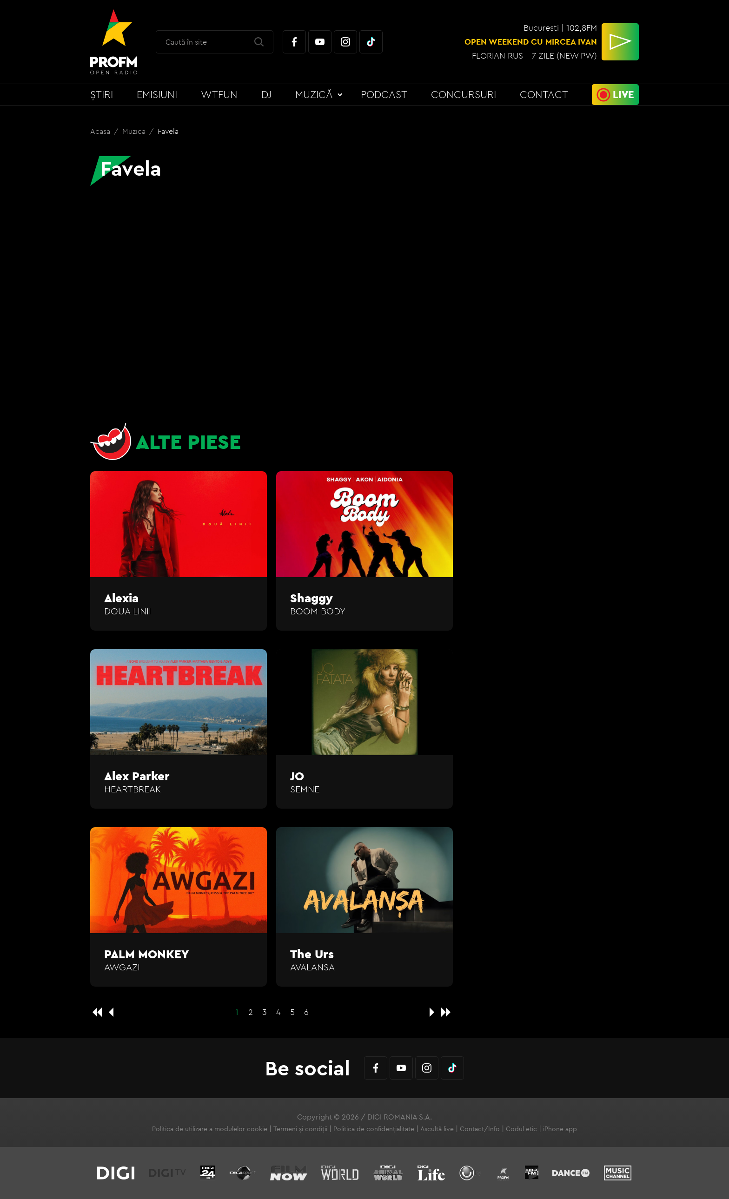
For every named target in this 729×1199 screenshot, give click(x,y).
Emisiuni (157, 94)
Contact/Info (480, 1129)
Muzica (134, 131)
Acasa (101, 131)
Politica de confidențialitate (373, 1129)
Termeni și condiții (300, 1129)
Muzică (314, 94)
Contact (544, 94)
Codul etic (521, 1129)
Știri (101, 94)
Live (623, 94)
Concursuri (463, 94)
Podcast (384, 94)
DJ (266, 94)
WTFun (219, 94)
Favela (168, 131)
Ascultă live (437, 1129)
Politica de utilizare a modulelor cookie (209, 1129)
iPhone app (560, 1129)
